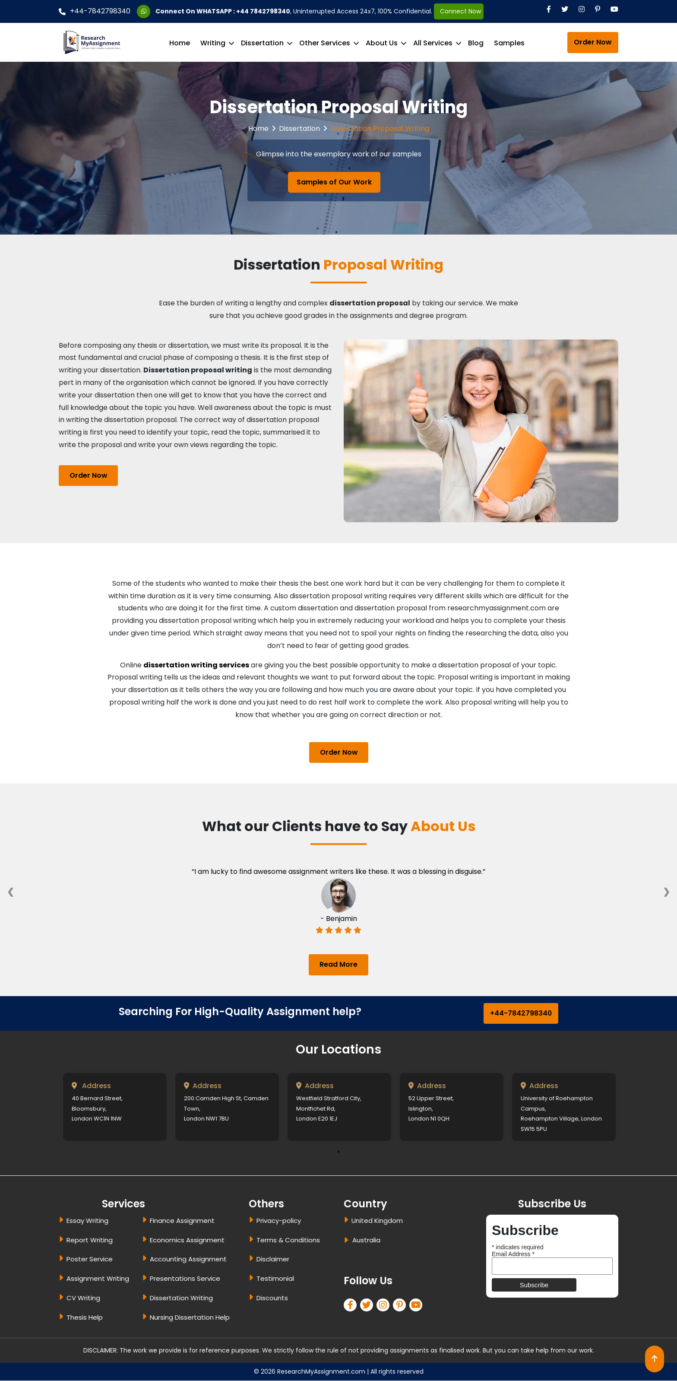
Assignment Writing (97, 1278)
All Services (432, 43)
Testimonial (275, 1278)
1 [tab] (338, 1152)
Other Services (324, 43)
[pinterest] (401, 1306)
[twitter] (368, 1306)
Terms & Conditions (288, 1239)
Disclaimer (272, 1259)
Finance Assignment (182, 1220)
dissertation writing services (196, 665)
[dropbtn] (347, 1241)
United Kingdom (377, 1220)
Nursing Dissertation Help (190, 1317)
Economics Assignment (187, 1239)
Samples (509, 43)
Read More (338, 964)
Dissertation (262, 43)
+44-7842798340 (94, 11)
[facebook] (352, 1306)
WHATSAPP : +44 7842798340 (243, 11)
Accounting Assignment (188, 1259)
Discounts (272, 1298)
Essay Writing (87, 1220)
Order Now (593, 42)
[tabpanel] (115, 1107)
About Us (382, 43)
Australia (366, 1239)
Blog (476, 43)
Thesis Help (84, 1317)
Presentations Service (185, 1278)
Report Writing (89, 1239)
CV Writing (83, 1298)
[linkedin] (384, 1306)
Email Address (513, 1254)
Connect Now (459, 11)
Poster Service (89, 1259)
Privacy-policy (278, 1220)
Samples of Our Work (334, 182)
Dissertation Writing (181, 1298)
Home (179, 43)
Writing (212, 43)
